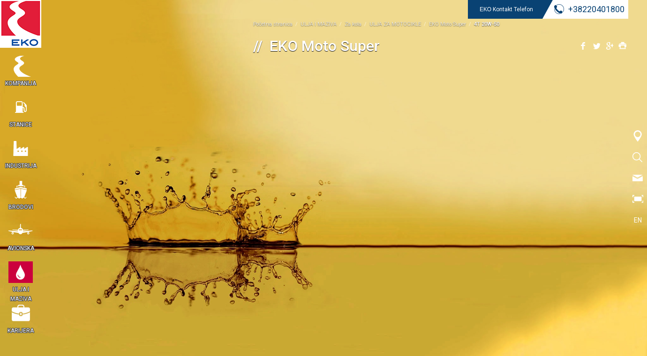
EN (638, 220)
